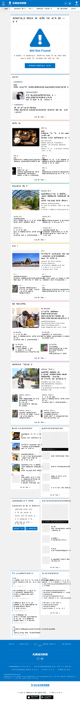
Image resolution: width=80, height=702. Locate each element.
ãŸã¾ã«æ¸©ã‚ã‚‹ (23, 512)
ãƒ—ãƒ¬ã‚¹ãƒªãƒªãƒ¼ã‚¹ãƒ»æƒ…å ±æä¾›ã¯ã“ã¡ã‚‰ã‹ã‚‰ (53, 666)
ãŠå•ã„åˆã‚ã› (49, 669)
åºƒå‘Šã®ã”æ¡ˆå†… (65, 669)
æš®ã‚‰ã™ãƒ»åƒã (45, 8)
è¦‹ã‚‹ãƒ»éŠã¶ (19, 8)
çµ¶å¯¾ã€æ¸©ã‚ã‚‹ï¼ (24, 509)
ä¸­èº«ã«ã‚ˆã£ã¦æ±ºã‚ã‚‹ (25, 516)
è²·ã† (31, 8)
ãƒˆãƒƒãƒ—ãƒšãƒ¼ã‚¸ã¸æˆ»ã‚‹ (40, 65)
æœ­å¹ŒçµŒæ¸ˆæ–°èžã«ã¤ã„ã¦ (20, 666)
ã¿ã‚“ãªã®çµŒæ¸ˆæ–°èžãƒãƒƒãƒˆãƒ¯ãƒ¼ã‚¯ (40, 685)
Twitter (69, 3)
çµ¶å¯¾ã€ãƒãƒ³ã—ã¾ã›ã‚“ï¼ (23, 523)
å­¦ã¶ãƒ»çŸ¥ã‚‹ (62, 8)
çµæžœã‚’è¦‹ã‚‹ (31, 528)
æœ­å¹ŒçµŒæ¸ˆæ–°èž (17, 3)
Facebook (65, 3)
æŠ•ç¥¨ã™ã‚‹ (18, 528)
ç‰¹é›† (73, 8)
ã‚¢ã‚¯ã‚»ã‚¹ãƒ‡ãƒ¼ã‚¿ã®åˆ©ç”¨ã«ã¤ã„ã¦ (25, 669)
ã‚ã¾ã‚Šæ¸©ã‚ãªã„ (24, 519)
